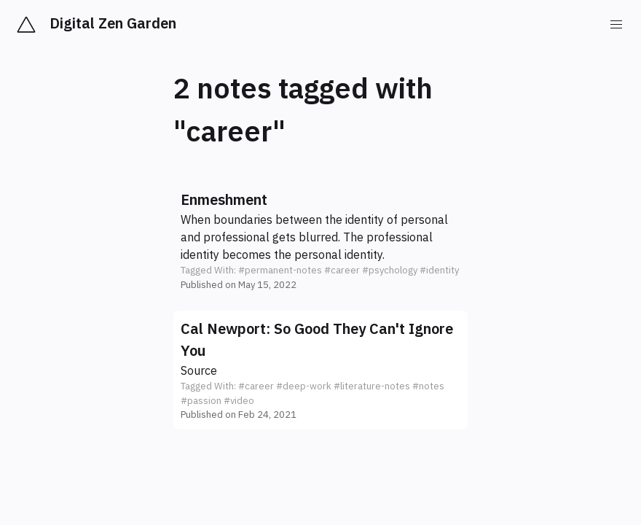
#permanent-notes (280, 270)
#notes (428, 386)
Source (199, 370)
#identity (439, 270)
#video (239, 400)
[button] (320, 240)
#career (342, 270)
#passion (201, 400)
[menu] (616, 25)
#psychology (389, 270)
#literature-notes (372, 386)
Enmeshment (224, 199)
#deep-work (303, 386)
